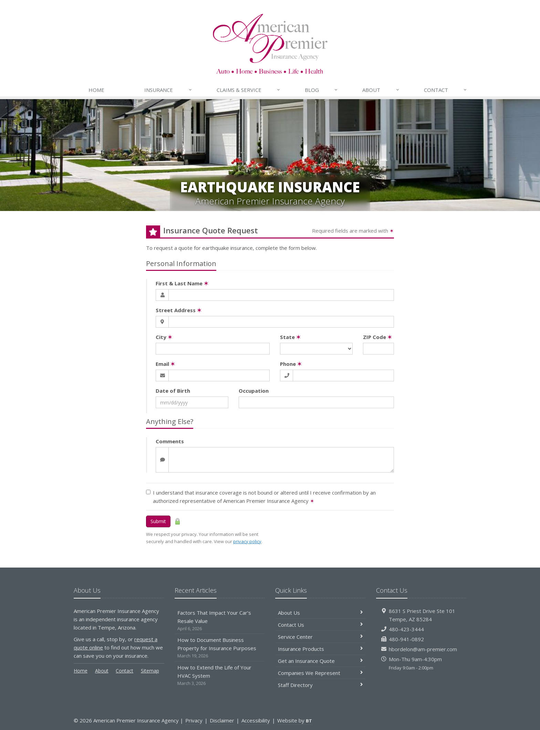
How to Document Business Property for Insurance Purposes (219, 647)
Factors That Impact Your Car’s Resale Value (219, 620)
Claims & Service (249, 90)
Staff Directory (320, 684)
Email (165, 363)
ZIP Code (377, 337)
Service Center (320, 636)
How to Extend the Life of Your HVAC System (219, 675)
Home (96, 89)
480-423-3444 (406, 629)
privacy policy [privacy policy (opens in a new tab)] (247, 541)
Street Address (178, 310)
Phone (291, 363)
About (380, 90)
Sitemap (150, 670)
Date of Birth (173, 390)
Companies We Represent (320, 672)
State (290, 337)
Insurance (168, 90)
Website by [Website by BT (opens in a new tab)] (294, 720)
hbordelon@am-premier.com (423, 649)
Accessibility (255, 720)
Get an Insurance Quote (320, 660)
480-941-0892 (406, 639)
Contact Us (320, 624)
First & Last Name (182, 283)
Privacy (193, 720)
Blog (321, 90)
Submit (158, 521)
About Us (320, 612)
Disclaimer (222, 720)
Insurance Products (320, 648)
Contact (445, 90)
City (164, 337)
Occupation (254, 390)
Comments (170, 441)
